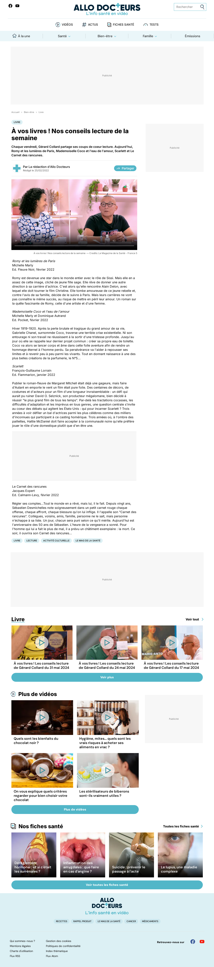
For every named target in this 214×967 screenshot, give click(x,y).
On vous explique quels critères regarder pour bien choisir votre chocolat (40, 795)
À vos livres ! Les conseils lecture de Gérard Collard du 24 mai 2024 (107, 665)
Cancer (131, 921)
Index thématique (57, 951)
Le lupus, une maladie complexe (179, 869)
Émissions (192, 36)
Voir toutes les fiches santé (107, 885)
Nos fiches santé (41, 826)
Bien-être (105, 36)
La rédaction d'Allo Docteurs (49, 167)
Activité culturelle (56, 540)
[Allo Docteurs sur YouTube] (17, 6)
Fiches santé (123, 25)
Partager (125, 168)
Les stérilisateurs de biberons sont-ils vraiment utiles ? (104, 793)
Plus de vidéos (37, 694)
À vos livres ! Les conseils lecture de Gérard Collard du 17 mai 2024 (171, 665)
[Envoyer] (202, 7)
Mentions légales (20, 946)
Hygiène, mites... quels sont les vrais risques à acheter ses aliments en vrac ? (105, 742)
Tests (154, 25)
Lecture (31, 540)
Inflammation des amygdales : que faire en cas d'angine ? (81, 867)
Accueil (15, 112)
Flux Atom (52, 956)
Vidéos (67, 25)
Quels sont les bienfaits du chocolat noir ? (36, 740)
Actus (93, 25)
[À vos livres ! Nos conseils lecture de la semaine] (74, 214)
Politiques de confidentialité (63, 946)
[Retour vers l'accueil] (107, 9)
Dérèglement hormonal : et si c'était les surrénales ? (32, 867)
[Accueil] (107, 906)
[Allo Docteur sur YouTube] (202, 941)
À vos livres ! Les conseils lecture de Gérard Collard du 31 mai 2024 (41, 665)
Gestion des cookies (58, 941)
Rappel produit (82, 921)
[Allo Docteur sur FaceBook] (10, 6)
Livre (41, 112)
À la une (21, 36)
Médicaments (150, 921)
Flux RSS (15, 956)
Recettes (61, 921)
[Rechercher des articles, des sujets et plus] (190, 7)
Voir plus (107, 677)
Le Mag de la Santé (88, 540)
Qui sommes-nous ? (22, 941)
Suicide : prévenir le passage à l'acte (128, 869)
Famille (148, 36)
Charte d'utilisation (21, 951)
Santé (62, 36)
